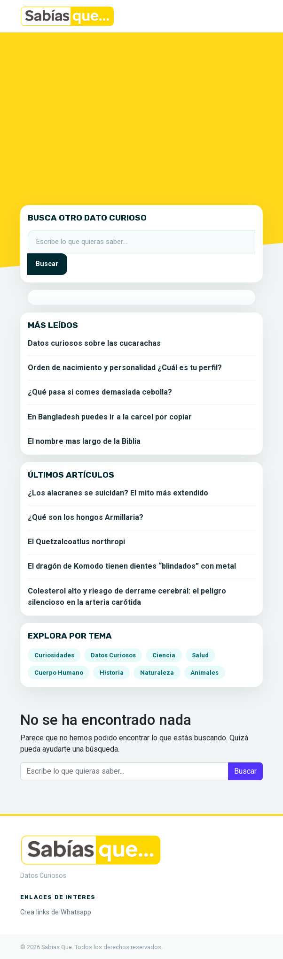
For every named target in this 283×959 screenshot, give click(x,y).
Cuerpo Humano (58, 672)
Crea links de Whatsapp (55, 912)
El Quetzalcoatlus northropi (76, 541)
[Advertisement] (141, 117)
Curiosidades (54, 655)
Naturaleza (157, 672)
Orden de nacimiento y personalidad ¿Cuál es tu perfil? (125, 367)
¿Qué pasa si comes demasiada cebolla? (100, 392)
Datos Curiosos (113, 655)
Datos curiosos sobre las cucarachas (94, 343)
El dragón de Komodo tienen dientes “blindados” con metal (132, 566)
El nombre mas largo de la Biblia (84, 441)
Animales (204, 672)
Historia (112, 672)
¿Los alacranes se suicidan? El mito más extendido (118, 492)
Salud (200, 655)
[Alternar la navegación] (249, 16)
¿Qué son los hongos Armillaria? (85, 517)
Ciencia (163, 655)
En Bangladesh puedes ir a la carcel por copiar (110, 416)
